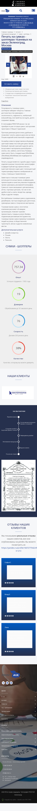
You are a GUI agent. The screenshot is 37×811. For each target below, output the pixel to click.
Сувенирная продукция (8, 34)
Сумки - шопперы (24, 34)
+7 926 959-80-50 (20, 3)
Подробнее (4, 101)
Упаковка (4, 749)
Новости (4, 704)
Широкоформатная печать (10, 735)
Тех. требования (6, 708)
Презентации (5, 711)
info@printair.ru (20, 5)
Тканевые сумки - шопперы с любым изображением (17, 51)
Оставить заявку (11, 84)
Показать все (6, 48)
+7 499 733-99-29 (20, 1)
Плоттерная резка (7, 738)
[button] (6, 48)
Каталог (18, 32)
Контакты (4, 719)
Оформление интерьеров (9, 746)
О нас (3, 697)
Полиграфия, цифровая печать (11, 731)
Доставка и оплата (7, 715)
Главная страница (7, 32)
